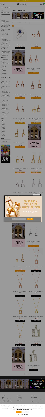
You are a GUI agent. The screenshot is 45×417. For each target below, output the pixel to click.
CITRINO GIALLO (5, 104)
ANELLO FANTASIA (6, 51)
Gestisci (19, 412)
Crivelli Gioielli (5, 24)
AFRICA (4, 65)
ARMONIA (4, 70)
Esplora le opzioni (20, 48)
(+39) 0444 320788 (35, 402)
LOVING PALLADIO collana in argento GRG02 (36, 317)
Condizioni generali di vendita (7, 401)
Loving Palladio (5, 33)
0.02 (3, 121)
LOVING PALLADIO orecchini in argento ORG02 (36, 169)
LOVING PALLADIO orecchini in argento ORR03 (20, 94)
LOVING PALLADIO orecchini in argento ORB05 (20, 193)
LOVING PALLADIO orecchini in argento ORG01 (20, 267)
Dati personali (19, 400)
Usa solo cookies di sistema (22, 414)
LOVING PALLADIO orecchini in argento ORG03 (20, 169)
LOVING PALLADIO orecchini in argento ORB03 (20, 218)
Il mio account (19, 397)
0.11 (3, 134)
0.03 (3, 123)
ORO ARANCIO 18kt (6, 92)
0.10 (3, 132)
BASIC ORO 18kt (5, 76)
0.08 (3, 130)
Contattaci (4, 403)
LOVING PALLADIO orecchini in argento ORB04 (36, 193)
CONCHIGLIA (4, 105)
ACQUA (4, 62)
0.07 (3, 128)
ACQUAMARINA (5, 63)
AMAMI (4, 66)
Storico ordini (19, 398)
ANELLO (4, 39)
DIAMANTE (5, 108)
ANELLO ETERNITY (6, 49)
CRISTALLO (4, 107)
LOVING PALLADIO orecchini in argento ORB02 (36, 218)
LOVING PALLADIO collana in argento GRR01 (36, 292)
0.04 (3, 124)
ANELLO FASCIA (5, 52)
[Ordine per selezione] (27, 23)
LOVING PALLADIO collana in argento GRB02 (33, 366)
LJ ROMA (4, 31)
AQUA (3, 67)
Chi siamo (3, 397)
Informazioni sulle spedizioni (7, 398)
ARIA (3, 69)
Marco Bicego (5, 34)
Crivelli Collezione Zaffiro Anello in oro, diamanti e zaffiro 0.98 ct (20, 44)
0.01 (3, 120)
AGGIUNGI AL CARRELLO (36, 48)
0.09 (3, 131)
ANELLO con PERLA (5, 42)
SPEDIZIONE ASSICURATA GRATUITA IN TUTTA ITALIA (22, 0)
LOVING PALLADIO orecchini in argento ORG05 (36, 119)
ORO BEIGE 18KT (5, 94)
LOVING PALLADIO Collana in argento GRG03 (20, 317)
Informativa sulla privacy (6, 400)
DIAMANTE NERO (5, 112)
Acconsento (25, 412)
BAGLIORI (4, 73)
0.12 (3, 135)
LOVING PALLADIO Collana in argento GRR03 (36, 267)
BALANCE (4, 74)
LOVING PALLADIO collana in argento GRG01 (20, 341)
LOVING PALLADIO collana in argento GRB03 (36, 341)
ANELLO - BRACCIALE (6, 40)
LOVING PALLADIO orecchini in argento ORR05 (36, 44)
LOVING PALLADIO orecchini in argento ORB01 (33, 242)
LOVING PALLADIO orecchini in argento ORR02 (36, 94)
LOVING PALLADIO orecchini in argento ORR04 (33, 69)
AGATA (4, 101)
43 (30, 373)
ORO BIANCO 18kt (6, 95)
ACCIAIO (4, 79)
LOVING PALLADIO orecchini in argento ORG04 (20, 143)
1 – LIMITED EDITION (6, 59)
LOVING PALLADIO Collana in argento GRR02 (20, 292)
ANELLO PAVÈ (5, 55)
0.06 (3, 127)
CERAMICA (4, 91)
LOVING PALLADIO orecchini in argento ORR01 (20, 119)
